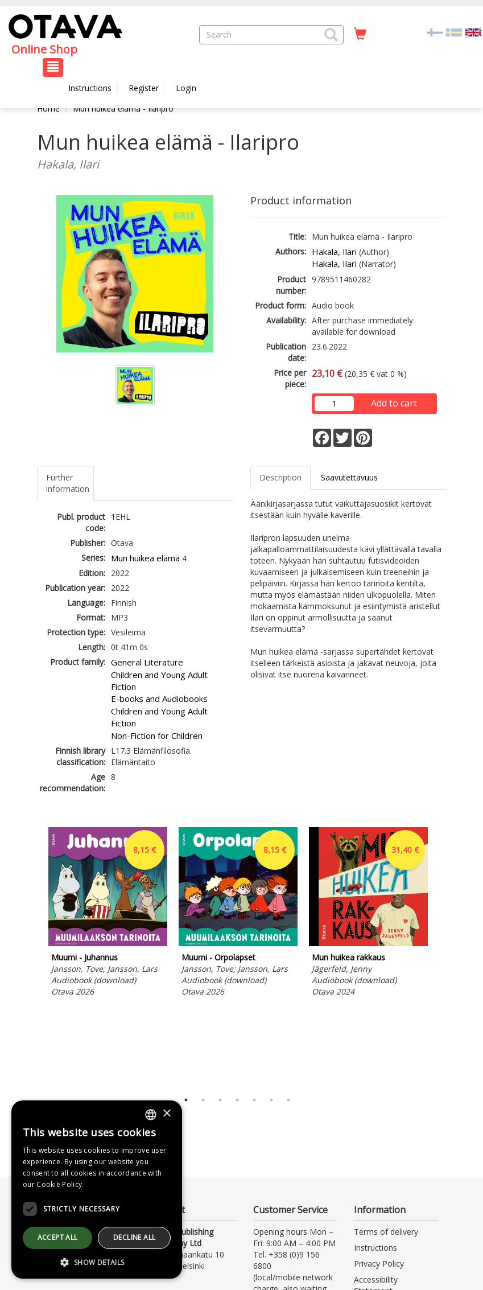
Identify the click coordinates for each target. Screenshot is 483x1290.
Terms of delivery (386, 1231)
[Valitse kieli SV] (454, 31)
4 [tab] (237, 1100)
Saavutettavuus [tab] (349, 477)
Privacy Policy (379, 1263)
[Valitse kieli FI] (434, 31)
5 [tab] (254, 1100)
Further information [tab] (67, 483)
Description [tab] (280, 477)
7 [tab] (288, 1100)
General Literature (147, 662)
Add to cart (394, 403)
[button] (331, 35)
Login (186, 88)
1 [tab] (186, 1100)
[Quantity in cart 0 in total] (360, 34)
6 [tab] (271, 1100)
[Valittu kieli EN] (473, 31)
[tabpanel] (108, 913)
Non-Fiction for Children (157, 735)
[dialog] (96, 1189)
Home (48, 108)
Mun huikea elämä (145, 558)
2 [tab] (203, 1100)
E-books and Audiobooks (159, 698)
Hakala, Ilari (334, 251)
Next (441, 956)
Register (144, 88)
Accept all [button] (58, 1237)
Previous (34, 956)
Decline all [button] (134, 1237)
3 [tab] (220, 1100)
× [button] (166, 1114)
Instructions (90, 88)
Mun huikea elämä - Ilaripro (123, 108)
